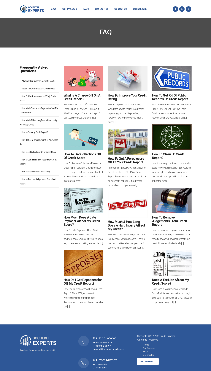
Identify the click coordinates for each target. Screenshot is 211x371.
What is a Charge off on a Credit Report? (38, 81)
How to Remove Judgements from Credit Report (169, 221)
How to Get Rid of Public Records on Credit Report (170, 97)
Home (146, 344)
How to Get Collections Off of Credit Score (39, 152)
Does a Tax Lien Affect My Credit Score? (38, 88)
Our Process (149, 348)
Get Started (148, 355)
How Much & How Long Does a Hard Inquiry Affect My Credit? (126, 225)
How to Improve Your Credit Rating (36, 171)
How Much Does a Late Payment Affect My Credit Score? (82, 221)
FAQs (145, 351)
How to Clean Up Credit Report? (35, 132)
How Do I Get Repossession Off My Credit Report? (83, 281)
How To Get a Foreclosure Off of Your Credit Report (126, 160)
